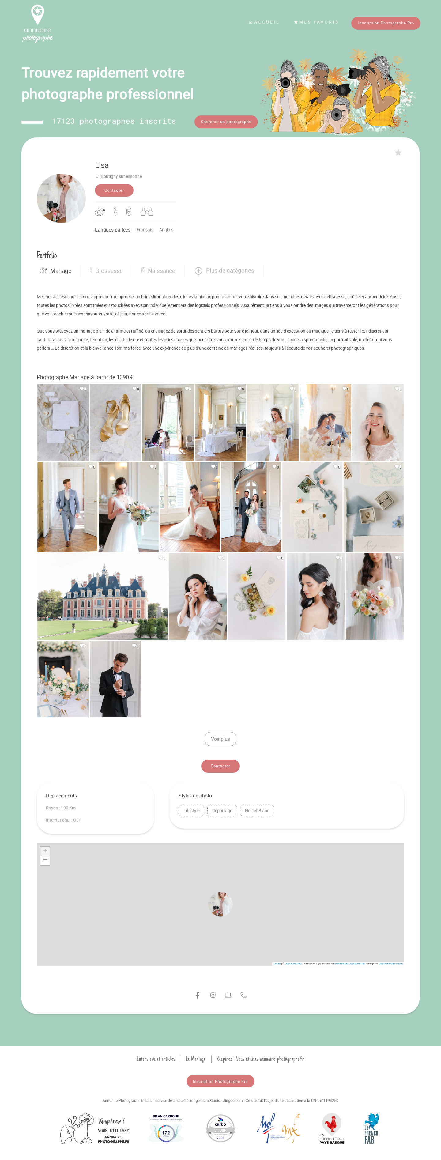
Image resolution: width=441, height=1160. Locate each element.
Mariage (55, 269)
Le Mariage (196, 1056)
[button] (224, 268)
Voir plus (220, 736)
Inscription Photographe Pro (386, 23)
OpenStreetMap (293, 961)
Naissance (158, 269)
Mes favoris (316, 22)
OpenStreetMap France (391, 961)
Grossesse (106, 269)
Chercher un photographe (226, 121)
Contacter (114, 188)
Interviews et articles (156, 1056)
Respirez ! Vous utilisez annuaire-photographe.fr (260, 1056)
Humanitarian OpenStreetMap (349, 961)
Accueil (264, 22)
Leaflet (277, 961)
